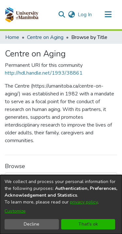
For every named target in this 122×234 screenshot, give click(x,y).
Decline (31, 224)
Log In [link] (85, 14)
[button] (21, 14)
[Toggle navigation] (108, 14)
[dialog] (61, 204)
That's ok (88, 224)
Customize (15, 211)
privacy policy (84, 202)
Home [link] (12, 37)
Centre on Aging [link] (45, 37)
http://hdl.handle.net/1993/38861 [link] (44, 73)
